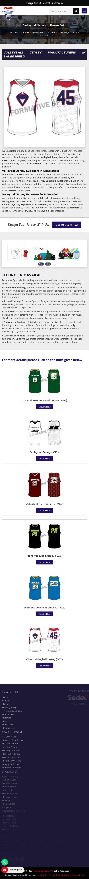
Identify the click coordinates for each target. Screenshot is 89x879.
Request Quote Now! (66, 224)
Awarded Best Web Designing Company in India (62, 875)
